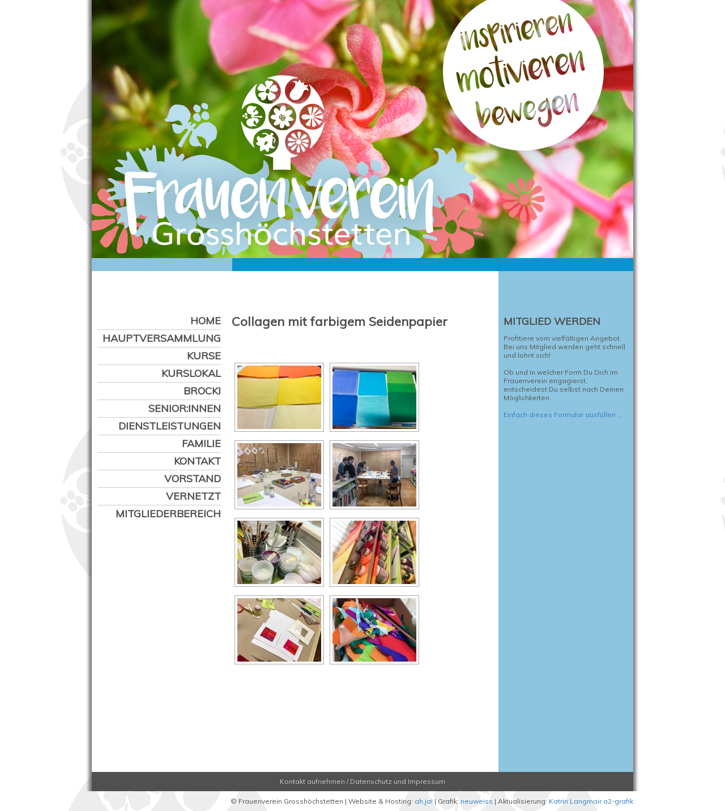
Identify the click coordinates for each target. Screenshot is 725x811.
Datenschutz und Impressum (397, 781)
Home (205, 320)
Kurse (204, 355)
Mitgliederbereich (168, 513)
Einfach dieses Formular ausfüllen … (563, 414)
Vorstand (192, 478)
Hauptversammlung (162, 338)
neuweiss (476, 801)
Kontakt (197, 460)
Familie (201, 443)
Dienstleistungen (169, 425)
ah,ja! (424, 801)
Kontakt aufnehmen (312, 781)
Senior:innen (184, 408)
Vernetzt (193, 496)
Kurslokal (191, 373)
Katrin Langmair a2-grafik (591, 801)
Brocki (202, 390)
